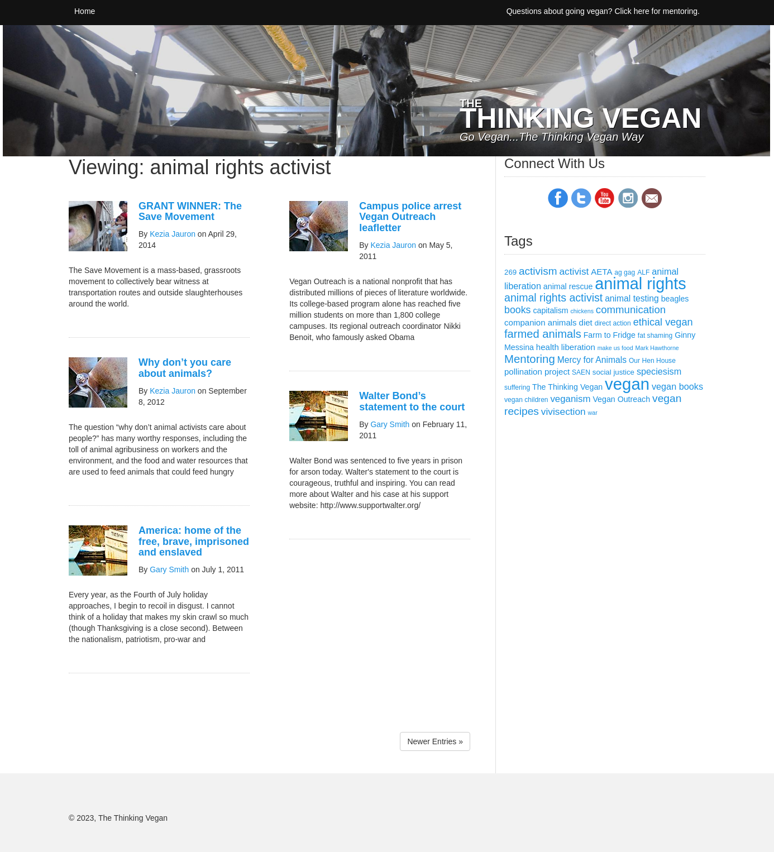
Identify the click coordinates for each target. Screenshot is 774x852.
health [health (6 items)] (547, 347)
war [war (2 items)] (593, 412)
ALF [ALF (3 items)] (643, 272)
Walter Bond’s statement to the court (412, 401)
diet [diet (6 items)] (586, 322)
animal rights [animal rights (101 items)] (640, 284)
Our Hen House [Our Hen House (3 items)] (652, 361)
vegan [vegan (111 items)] (627, 384)
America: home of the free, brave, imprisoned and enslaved (193, 541)
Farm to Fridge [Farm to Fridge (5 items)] (610, 335)
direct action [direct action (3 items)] (613, 323)
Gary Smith (169, 569)
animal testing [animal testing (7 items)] (632, 298)
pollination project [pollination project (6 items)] (537, 371)
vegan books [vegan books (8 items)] (677, 386)
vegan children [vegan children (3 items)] (526, 400)
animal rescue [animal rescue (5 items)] (568, 286)
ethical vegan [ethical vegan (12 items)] (663, 322)
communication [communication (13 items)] (631, 309)
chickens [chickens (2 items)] (582, 311)
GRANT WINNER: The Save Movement (190, 211)
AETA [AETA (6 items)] (601, 271)
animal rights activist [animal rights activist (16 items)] (553, 297)
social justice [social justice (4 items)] (613, 372)
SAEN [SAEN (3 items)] (581, 372)
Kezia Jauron (172, 233)
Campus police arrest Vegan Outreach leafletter (410, 217)
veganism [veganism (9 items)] (570, 399)
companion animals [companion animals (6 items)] (540, 322)
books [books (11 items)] (517, 309)
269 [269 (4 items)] (510, 272)
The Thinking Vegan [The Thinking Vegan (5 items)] (567, 386)
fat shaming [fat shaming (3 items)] (655, 335)
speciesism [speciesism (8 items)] (659, 371)
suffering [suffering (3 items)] (517, 387)
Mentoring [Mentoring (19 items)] (529, 359)
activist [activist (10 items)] (574, 271)
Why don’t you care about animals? (184, 368)
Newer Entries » (435, 741)
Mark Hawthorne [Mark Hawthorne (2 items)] (657, 347)
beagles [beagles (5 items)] (675, 298)
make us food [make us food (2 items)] (615, 347)
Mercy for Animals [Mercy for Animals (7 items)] (592, 360)
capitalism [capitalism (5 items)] (550, 310)
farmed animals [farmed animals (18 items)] (542, 334)
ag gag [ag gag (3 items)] (624, 272)
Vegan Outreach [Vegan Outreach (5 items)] (621, 399)
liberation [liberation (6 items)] (578, 347)
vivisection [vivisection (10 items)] (563, 411)
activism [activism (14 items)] (538, 271)
